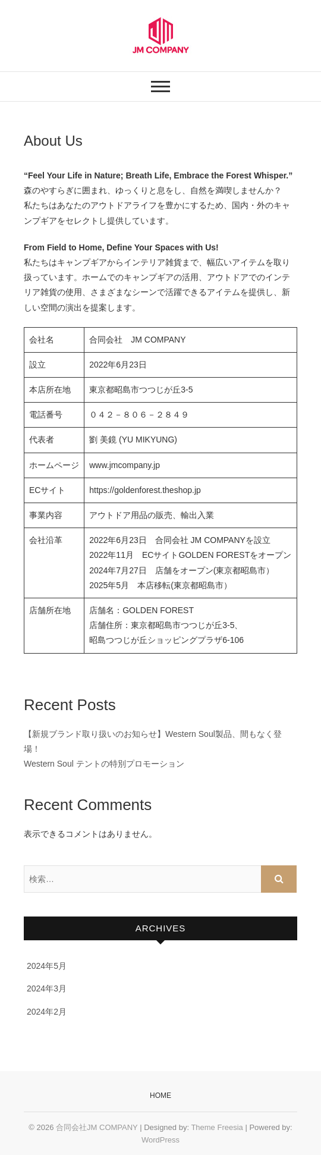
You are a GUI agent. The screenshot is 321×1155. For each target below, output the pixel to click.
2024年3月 (47, 988)
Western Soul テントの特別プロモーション (104, 763)
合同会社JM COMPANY (96, 1127)
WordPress (160, 1139)
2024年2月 (47, 1011)
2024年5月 (47, 966)
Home (160, 1095)
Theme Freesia (217, 1127)
